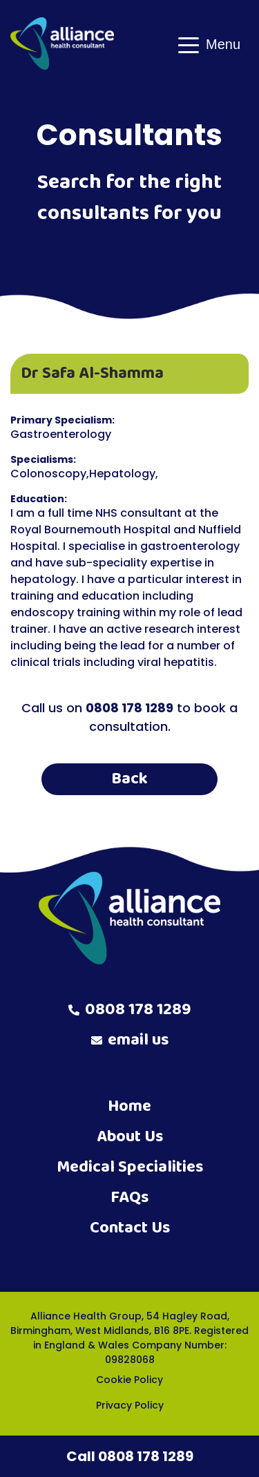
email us (130, 1040)
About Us (130, 1136)
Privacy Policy (130, 1405)
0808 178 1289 (129, 1010)
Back (129, 778)
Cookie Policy (129, 1380)
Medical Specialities (130, 1167)
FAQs (129, 1197)
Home (129, 1106)
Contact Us (130, 1227)
